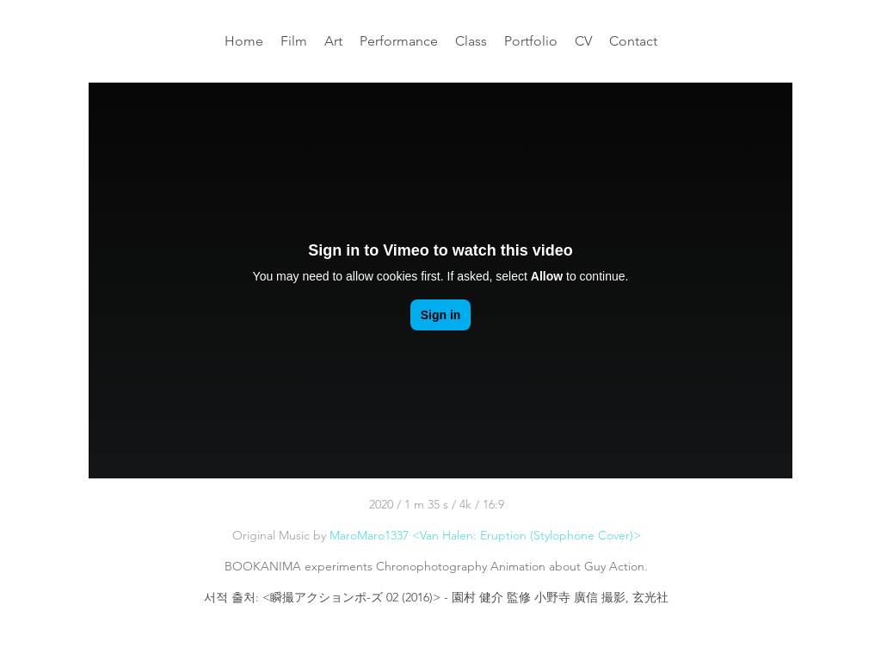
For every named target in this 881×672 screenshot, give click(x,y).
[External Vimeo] (440, 280)
